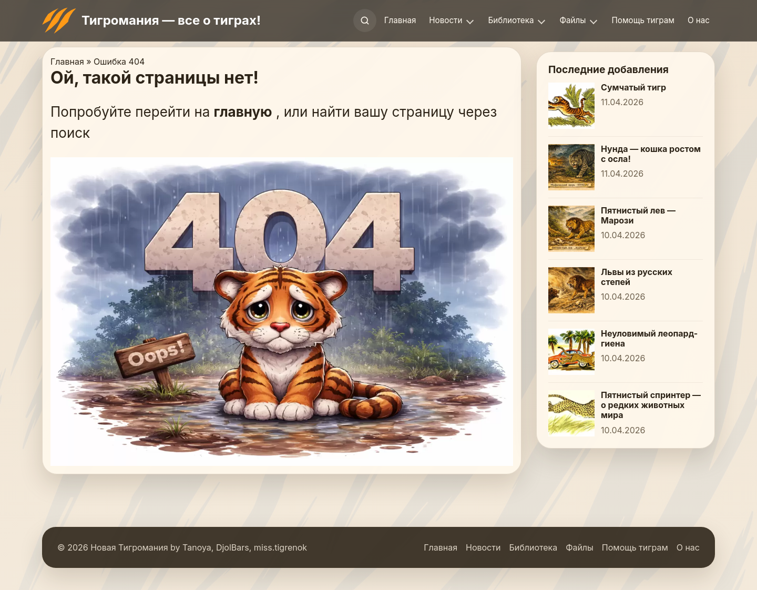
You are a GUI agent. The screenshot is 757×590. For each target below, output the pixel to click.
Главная (400, 20)
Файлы (572, 20)
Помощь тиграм (642, 20)
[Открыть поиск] (364, 20)
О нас (699, 20)
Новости (445, 20)
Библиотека (511, 20)
